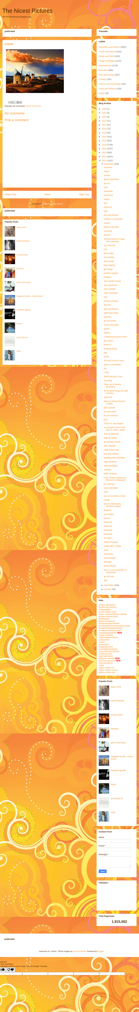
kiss (105, 297)
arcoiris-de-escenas (107, 607)
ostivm (102, 642)
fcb (105, 368)
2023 (104, 117)
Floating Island (110, 349)
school (107, 223)
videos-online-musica (108, 670)
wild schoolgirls (110, 466)
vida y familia (110, 289)
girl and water (110, 321)
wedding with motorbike (114, 458)
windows (20, 268)
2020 (104, 128)
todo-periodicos (106, 663)
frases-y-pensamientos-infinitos (113, 614)
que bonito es (22, 337)
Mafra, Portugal (111, 542)
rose (106, 187)
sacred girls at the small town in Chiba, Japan (114, 428)
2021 (104, 125)
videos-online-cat (106, 668)
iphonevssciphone (107, 621)
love (106, 419)
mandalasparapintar (108, 633)
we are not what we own (115, 496)
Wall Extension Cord (113, 376)
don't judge (109, 253)
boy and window (111, 215)
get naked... (109, 341)
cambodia (108, 191)
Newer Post (10, 194)
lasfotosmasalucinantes (109, 623)
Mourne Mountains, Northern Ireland (112, 505)
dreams (107, 235)
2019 (104, 133)
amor (106, 550)
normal (107, 175)
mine (106, 492)
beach (19, 323)
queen (106, 329)
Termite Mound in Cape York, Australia (114, 240)
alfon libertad (109, 446)
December (109, 164)
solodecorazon (105, 654)
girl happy (108, 269)
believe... (108, 333)
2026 (104, 109)
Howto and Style (106, 56)
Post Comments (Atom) (53, 204)
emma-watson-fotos (108, 612)
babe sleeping (110, 473)
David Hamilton (23, 241)
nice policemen (110, 285)
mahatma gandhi (24, 310)
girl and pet (109, 576)
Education (103, 70)
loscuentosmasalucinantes (110, 628)
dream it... (108, 344)
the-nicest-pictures (107, 661)
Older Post (84, 194)
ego (105, 352)
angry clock (21, 227)
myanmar (108, 167)
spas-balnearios (106, 656)
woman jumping (111, 301)
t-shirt (106, 372)
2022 (104, 121)
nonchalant (109, 514)
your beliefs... (110, 257)
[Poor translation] (10, 969)
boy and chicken (111, 454)
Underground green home (115, 337)
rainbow (107, 469)
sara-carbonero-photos (109, 651)
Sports (102, 93)
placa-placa (104, 644)
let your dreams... (111, 415)
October (108, 589)
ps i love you (109, 484)
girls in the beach (24, 282)
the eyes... (108, 538)
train (106, 211)
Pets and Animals (106, 75)
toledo (106, 199)
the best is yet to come (114, 360)
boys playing (109, 265)
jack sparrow (109, 407)
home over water (111, 325)
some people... (110, 558)
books (106, 356)
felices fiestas (110, 566)
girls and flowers (111, 309)
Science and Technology (110, 84)
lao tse (107, 183)
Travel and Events (33, 106)
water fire (108, 397)
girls (106, 580)
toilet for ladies (110, 438)
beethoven (108, 554)
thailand (107, 510)
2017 (104, 140)
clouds (107, 500)
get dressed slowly (112, 442)
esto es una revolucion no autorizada (115, 571)
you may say (109, 245)
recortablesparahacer (108, 649)
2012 (104, 160)
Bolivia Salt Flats (111, 227)
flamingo (107, 562)
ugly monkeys (110, 461)
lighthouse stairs (111, 313)
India (19, 351)
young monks (22, 255)
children (107, 277)
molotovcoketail (79, 951)
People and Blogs (107, 61)
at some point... (111, 411)
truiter (101, 665)
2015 (104, 148)
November (109, 585)
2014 (104, 152)
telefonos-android (106, 658)
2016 (104, 144)
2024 (104, 113)
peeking (107, 317)
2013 (104, 156)
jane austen (109, 261)
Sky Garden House (112, 281)
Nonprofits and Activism (109, 47)
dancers (107, 305)
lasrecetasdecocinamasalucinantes (114, 626)
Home (48, 194)
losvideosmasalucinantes (110, 630)
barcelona (108, 195)
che (105, 249)
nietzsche (108, 530)
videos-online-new (107, 672)
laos (106, 203)
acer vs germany (111, 434)
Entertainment (105, 65)
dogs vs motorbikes (112, 364)
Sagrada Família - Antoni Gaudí (30, 296)
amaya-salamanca (107, 605)
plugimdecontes (106, 647)
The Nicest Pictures (27, 11)
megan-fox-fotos (106, 635)
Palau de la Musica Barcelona (112, 385)
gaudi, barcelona (111, 179)
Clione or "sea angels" (114, 423)
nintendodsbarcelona (108, 637)
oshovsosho (104, 640)
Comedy (102, 79)
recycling (108, 231)
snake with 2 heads (112, 546)
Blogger (100, 951)
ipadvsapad (104, 619)
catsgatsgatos (105, 609)
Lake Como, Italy (111, 450)
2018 (104, 136)
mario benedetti (111, 293)
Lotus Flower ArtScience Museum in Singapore (115, 478)
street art (108, 207)
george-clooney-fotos (108, 616)
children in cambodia (113, 219)
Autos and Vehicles (107, 88)
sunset (107, 518)
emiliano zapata (111, 273)
